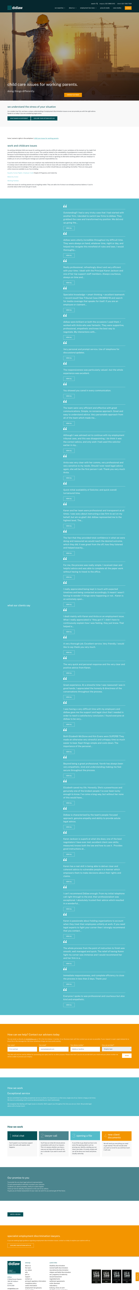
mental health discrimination (58, 1268)
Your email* (42, 1045)
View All (69, 228)
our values (28, 1270)
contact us (28, 1279)
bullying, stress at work (57, 1288)
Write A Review (15, 1214)
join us (27, 1274)
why (26, 1272)
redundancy (53, 1285)
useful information (31, 1285)
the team (28, 1268)
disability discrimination (57, 1266)
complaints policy (31, 1283)
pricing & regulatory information (35, 1281)
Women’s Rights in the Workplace (22, 138)
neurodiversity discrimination (58, 1270)
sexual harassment (55, 1277)
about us (73, 8)
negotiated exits (54, 1279)
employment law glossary (33, 1288)
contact (128, 8)
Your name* (11, 1045)
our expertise (60, 8)
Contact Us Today (73, 95)
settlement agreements (57, 1281)
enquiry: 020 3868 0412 (107, 4)
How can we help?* (108, 1045)
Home (9, 138)
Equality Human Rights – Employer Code (20, 173)
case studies (117, 8)
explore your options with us (44, 118)
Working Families (13, 181)
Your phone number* (77, 1045)
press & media (104, 8)
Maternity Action (12, 177)
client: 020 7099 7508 (124, 4)
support (27, 1277)
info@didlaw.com (31, 1039)
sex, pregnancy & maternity (58, 1274)
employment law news (88, 8)
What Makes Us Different (19, 118)
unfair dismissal (54, 1283)
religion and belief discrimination (60, 1272)
